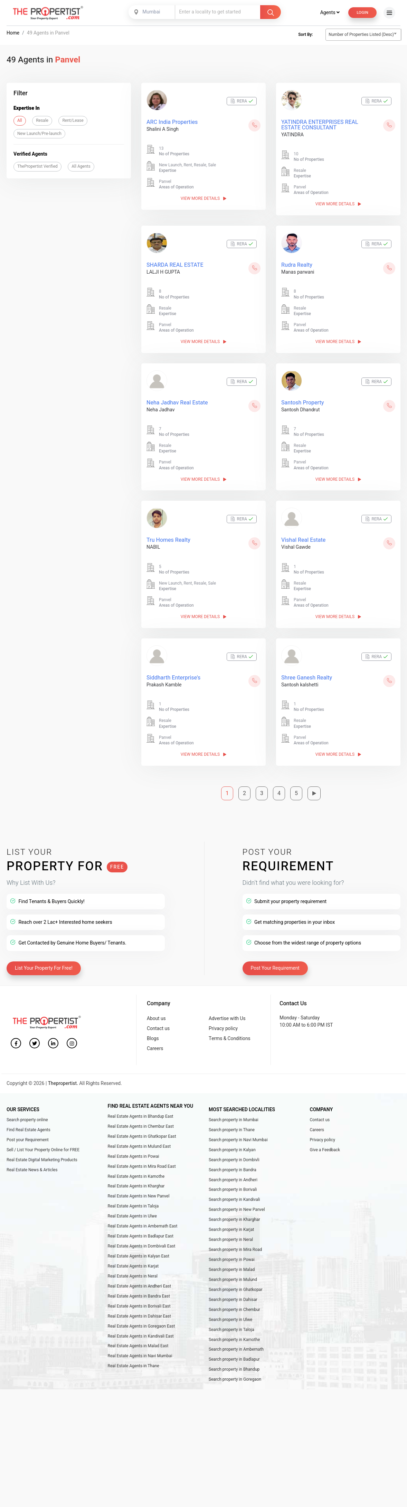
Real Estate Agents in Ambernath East (143, 1223)
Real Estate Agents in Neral (133, 1274)
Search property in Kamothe (234, 1339)
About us (156, 1012)
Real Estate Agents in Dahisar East (139, 1315)
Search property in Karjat (231, 1227)
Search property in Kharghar (234, 1217)
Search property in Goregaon (235, 1380)
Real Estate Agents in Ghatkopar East (142, 1131)
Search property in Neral (231, 1237)
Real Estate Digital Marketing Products (42, 1155)
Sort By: (305, 34)
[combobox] (152, 12)
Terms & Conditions (230, 1033)
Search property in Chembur (234, 1308)
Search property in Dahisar (233, 1298)
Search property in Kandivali (234, 1196)
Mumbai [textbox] (151, 12)
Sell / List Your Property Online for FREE (43, 1145)
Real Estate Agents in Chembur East (141, 1121)
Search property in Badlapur (234, 1360)
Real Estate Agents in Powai (133, 1152)
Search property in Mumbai (233, 1115)
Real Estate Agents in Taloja (133, 1203)
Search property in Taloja (231, 1329)
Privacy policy (223, 1022)
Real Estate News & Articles (32, 1166)
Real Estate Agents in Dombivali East (142, 1244)
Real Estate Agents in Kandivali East (141, 1336)
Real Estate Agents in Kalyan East (138, 1254)
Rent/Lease (72, 120)
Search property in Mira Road (235, 1247)
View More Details (203, 199)
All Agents (81, 166)
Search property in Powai (232, 1257)
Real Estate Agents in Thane (133, 1366)
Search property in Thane (232, 1125)
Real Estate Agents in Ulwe (132, 1213)
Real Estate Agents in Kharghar (136, 1183)
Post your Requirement (28, 1135)
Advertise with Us (227, 1012)
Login (362, 12)
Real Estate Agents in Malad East (138, 1346)
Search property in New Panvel (237, 1206)
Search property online (27, 1115)
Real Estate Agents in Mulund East (139, 1142)
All (19, 120)
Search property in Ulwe (230, 1319)
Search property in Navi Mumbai (238, 1135)
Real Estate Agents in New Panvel (139, 1193)
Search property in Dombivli (234, 1155)
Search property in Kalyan (232, 1145)
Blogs (153, 1033)
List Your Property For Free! (44, 962)
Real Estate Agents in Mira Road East (142, 1162)
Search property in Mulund (233, 1278)
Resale (42, 120)
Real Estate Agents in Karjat (133, 1264)
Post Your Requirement (276, 962)
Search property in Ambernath (236, 1349)
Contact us (158, 1022)
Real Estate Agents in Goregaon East (141, 1325)
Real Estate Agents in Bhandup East (140, 1111)
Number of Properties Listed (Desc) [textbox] (361, 34)
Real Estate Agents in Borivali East (139, 1305)
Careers (155, 1043)
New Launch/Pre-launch (39, 133)
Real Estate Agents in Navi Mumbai (140, 1356)
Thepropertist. (63, 1078)
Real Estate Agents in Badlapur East (140, 1234)
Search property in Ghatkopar (235, 1288)
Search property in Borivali (233, 1186)
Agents (329, 12)
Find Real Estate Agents (28, 1125)
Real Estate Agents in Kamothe (136, 1172)
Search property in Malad (232, 1268)
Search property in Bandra (232, 1166)
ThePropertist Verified (37, 166)
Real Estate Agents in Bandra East (139, 1295)
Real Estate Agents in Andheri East (139, 1285)
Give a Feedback (325, 1145)
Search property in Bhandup (234, 1370)
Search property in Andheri (233, 1176)
